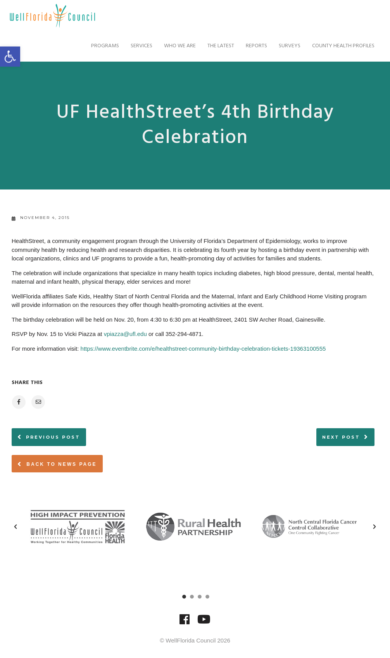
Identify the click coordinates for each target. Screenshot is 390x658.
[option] (79, 526)
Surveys (288, 45)
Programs (103, 45)
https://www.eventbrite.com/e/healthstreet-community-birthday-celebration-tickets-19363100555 (203, 348)
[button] (15, 527)
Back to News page (57, 463)
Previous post (53, 437)
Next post (341, 437)
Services (139, 45)
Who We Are (178, 45)
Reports (254, 45)
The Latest (218, 45)
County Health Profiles (341, 45)
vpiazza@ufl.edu (125, 334)
